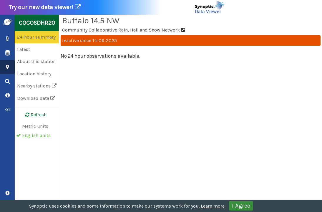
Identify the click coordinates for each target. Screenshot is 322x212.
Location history (34, 74)
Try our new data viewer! (117, 7)
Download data (36, 98)
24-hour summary (36, 37)
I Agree (241, 205)
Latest (23, 49)
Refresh (32, 115)
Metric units (35, 126)
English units (36, 135)
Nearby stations (37, 86)
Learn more (213, 206)
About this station (36, 61)
